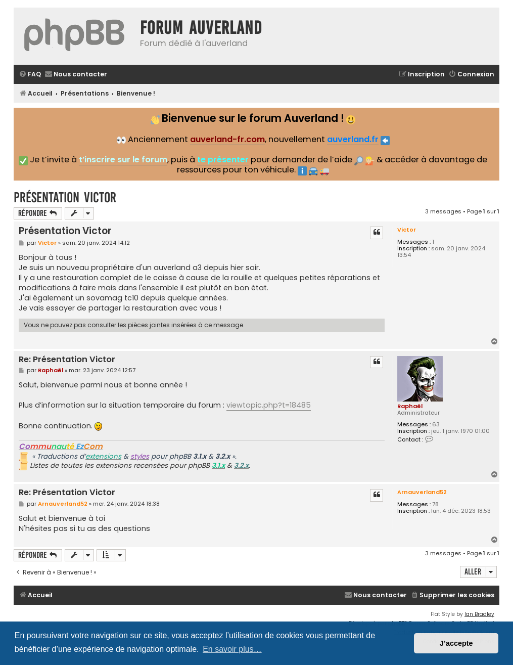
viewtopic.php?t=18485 (268, 405)
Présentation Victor (65, 197)
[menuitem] (30, 74)
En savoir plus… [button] (232, 649)
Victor (406, 230)
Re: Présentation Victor (67, 359)
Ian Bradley (479, 614)
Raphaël (410, 406)
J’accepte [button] (456, 643)
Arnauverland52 (422, 492)
